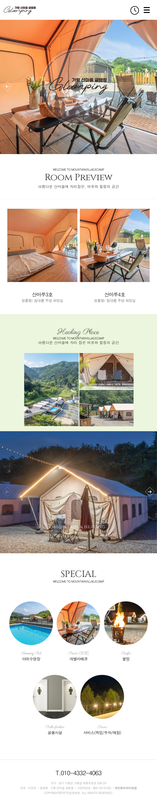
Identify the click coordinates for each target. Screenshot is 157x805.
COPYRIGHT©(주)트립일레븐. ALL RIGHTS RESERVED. (78, 793)
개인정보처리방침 (126, 788)
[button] (7, 86)
